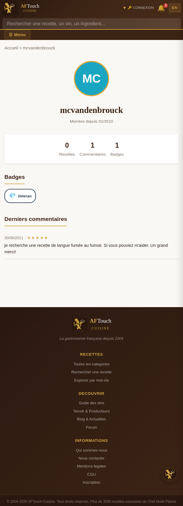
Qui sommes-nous (91, 450)
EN (174, 7)
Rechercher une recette (91, 372)
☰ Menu (17, 34)
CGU (91, 474)
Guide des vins (91, 403)
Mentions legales (91, 466)
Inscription (91, 482)
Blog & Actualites (91, 419)
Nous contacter (91, 458)
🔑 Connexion (141, 7)
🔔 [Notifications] (162, 7)
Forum (91, 427)
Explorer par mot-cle (91, 380)
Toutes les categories (91, 364)
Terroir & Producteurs (91, 411)
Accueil (11, 48)
